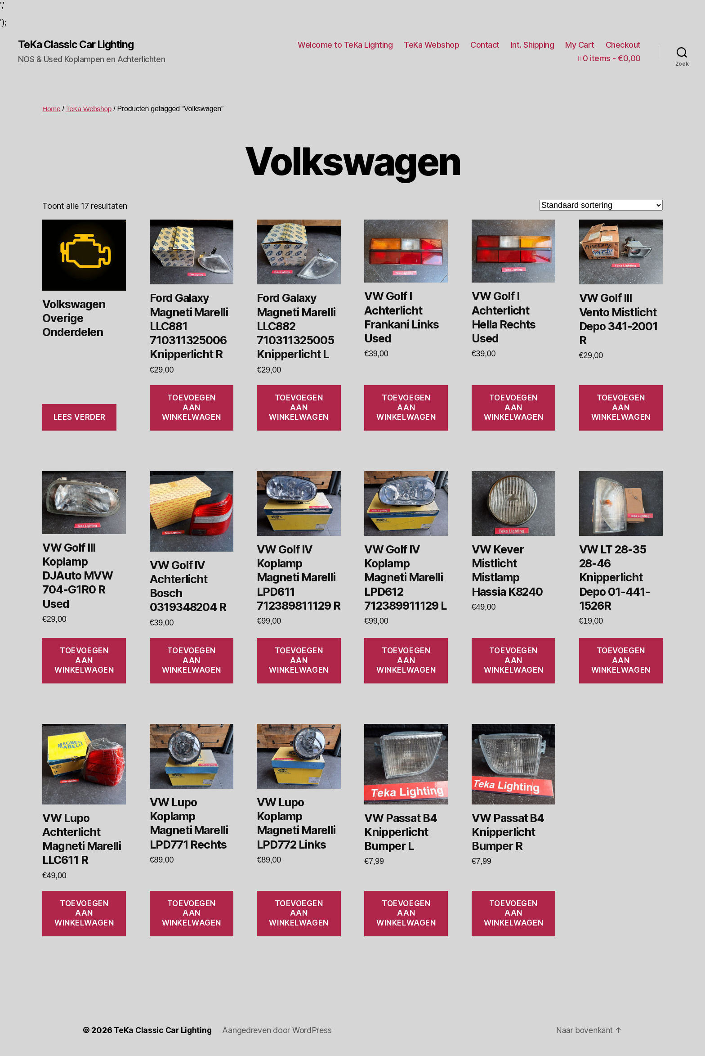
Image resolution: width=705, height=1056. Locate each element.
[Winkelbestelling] (601, 205)
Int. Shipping (532, 44)
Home (51, 109)
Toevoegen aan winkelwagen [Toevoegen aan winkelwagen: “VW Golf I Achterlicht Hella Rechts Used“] (513, 408)
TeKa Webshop (431, 44)
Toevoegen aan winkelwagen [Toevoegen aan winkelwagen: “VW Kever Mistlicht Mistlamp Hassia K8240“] (513, 661)
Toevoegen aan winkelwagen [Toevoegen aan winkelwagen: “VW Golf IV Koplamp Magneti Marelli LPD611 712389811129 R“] (298, 661)
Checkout (623, 44)
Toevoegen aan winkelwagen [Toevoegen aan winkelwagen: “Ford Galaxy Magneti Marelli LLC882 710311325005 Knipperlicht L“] (298, 408)
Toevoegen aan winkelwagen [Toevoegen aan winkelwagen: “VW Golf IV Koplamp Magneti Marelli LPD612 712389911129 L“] (406, 661)
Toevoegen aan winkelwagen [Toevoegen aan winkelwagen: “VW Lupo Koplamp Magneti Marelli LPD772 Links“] (298, 913)
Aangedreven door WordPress (279, 1030)
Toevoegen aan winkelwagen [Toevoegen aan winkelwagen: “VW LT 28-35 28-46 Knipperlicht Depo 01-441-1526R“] (621, 661)
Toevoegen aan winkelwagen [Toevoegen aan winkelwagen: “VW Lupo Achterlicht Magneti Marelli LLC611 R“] (84, 913)
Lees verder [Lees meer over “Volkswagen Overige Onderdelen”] (80, 417)
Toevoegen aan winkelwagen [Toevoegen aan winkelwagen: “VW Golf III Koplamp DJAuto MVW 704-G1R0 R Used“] (84, 661)
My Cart (579, 44)
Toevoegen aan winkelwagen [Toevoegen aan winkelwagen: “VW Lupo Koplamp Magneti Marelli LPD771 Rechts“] (191, 913)
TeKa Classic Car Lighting (80, 45)
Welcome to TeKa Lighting (345, 44)
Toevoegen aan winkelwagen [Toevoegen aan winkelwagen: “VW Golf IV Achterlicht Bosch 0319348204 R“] (191, 661)
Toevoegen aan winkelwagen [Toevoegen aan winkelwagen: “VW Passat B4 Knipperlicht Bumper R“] (513, 913)
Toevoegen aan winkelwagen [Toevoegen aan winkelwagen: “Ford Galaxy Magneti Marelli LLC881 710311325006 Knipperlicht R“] (191, 408)
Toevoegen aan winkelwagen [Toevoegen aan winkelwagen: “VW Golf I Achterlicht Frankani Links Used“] (406, 408)
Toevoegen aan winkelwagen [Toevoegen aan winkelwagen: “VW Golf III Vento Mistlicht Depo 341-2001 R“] (621, 408)
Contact (485, 44)
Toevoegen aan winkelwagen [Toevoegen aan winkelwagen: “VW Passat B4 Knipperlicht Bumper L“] (406, 913)
